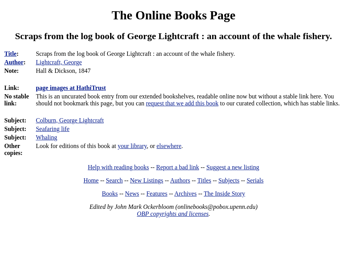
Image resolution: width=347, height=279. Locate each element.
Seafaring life (52, 129)
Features (156, 193)
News (132, 193)
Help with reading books (118, 167)
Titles (204, 180)
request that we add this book (182, 103)
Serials (255, 180)
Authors (180, 180)
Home (90, 180)
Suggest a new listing (232, 167)
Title (10, 53)
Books (110, 193)
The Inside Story (224, 193)
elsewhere (169, 146)
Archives (185, 193)
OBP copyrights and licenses (173, 213)
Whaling (46, 137)
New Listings (146, 180)
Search (114, 180)
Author (14, 62)
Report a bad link (177, 167)
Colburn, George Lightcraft (70, 120)
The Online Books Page (173, 15)
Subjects (228, 180)
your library (132, 146)
